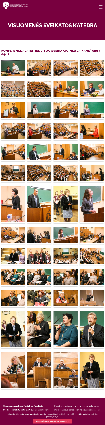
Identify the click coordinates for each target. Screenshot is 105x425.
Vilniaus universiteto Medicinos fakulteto (23, 406)
